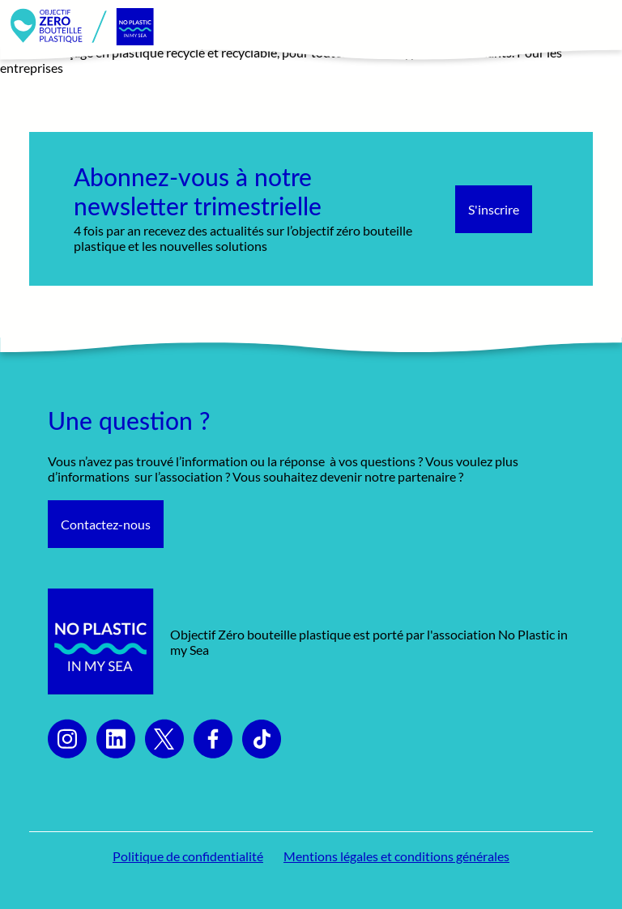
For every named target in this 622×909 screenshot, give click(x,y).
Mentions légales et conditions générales (396, 856)
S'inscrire (493, 209)
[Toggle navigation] (592, 26)
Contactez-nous (106, 524)
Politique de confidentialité (188, 856)
